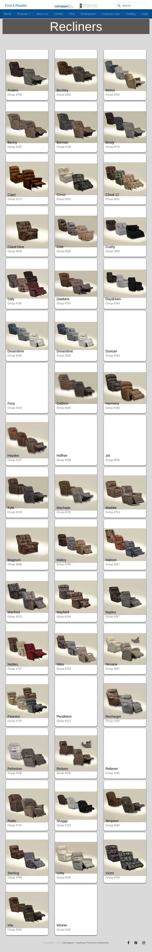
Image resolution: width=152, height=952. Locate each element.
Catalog (130, 13)
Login (145, 13)
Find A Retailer (16, 5)
